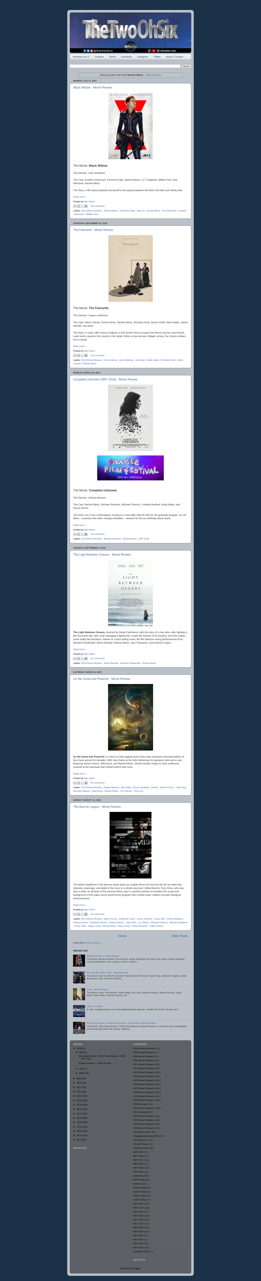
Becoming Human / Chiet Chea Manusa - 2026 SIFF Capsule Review (121, 1023)
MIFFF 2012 (139, 1180)
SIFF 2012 (138, 1203)
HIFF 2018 (138, 1164)
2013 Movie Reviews (91, 787)
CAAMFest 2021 (141, 1132)
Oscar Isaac (81, 926)
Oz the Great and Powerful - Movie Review (101, 679)
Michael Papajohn (179, 922)
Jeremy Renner (117, 922)
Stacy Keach (124, 926)
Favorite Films (140, 1144)
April (81, 1068)
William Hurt (92, 214)
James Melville (126, 360)
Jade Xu (141, 210)
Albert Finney (110, 919)
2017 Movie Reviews (143, 1088)
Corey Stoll (160, 919)
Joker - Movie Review (97, 989)
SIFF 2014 (138, 1211)
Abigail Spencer (112, 787)
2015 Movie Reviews (143, 1080)
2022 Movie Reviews (143, 1116)
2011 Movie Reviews (143, 1064)
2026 (79, 1048)
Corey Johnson (145, 919)
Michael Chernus (160, 922)
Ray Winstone (169, 210)
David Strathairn (175, 919)
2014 (79, 1126)
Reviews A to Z (81, 56)
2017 (79, 1113)
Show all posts (153, 75)
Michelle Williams (82, 791)
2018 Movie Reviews (91, 360)
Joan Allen (131, 922)
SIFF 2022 (138, 1239)
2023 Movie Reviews (143, 1120)
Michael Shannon (113, 538)
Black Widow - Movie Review (92, 87)
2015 (79, 1122)
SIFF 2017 (138, 1223)
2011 (79, 1139)
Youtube (99, 56)
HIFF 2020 (138, 1172)
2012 (79, 1135)
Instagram (142, 56)
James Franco (167, 787)
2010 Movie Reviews (143, 1060)
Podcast (137, 1184)
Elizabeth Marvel (98, 922)
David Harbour (111, 210)
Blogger (136, 1268)
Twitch (112, 56)
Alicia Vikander (111, 663)
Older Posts (179, 936)
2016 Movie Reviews (91, 538)
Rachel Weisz (154, 210)
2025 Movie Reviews (143, 1128)
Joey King (181, 787)
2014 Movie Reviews (143, 1076)
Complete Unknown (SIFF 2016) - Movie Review (105, 379)
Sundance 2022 (141, 1251)
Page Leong (94, 926)
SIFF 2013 (138, 1207)
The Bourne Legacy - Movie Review (97, 806)
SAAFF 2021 (139, 1199)
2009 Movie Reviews (143, 1056)
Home (122, 936)
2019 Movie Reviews (143, 1096)
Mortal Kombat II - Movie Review (103, 956)
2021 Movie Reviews (91, 210)
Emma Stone (110, 360)
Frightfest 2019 (141, 1148)
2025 (79, 1078)
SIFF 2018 (138, 1227)
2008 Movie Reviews (143, 1052)
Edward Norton (81, 922)
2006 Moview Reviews (144, 1048)
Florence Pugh (127, 210)
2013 (79, 1131)
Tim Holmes (126, 791)
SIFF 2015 (138, 1215)
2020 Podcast (140, 1104)
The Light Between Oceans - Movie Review (102, 554)
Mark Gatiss (153, 360)
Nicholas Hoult (168, 360)
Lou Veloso (144, 922)
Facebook (126, 56)
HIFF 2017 (138, 1160)
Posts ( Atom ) (94, 942)
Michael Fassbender (130, 663)
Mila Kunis (97, 791)
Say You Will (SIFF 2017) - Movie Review (107, 972)
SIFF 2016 (143, 538)
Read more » (79, 197)
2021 (79, 1096)
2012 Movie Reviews (91, 919)
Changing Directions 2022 (146, 1136)
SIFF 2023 (138, 1243)
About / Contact (174, 56)
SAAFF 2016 (139, 1188)
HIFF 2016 (138, 1156)
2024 (79, 1083)
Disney (155, 787)
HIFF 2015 (138, 1152)
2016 (79, 1118)
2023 (79, 1087)
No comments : (98, 206)
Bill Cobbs (126, 787)
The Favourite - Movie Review (93, 230)
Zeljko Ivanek (156, 926)
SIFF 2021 (138, 1235)
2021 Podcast (140, 1112)
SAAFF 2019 (139, 1196)
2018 (79, 1109)
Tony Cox (138, 791)
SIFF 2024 (138, 1247)
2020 (79, 1100)
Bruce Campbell (141, 787)
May (81, 1052)
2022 (79, 1091)
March (82, 1073)
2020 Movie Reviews (143, 1100)
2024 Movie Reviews (143, 1124)
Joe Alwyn (140, 360)
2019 (79, 1105)
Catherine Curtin (127, 919)
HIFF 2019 (138, 1168)
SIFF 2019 (138, 1231)
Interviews (138, 1176)
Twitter (157, 56)
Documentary (140, 1140)
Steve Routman (140, 926)
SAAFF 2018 (139, 1192)
